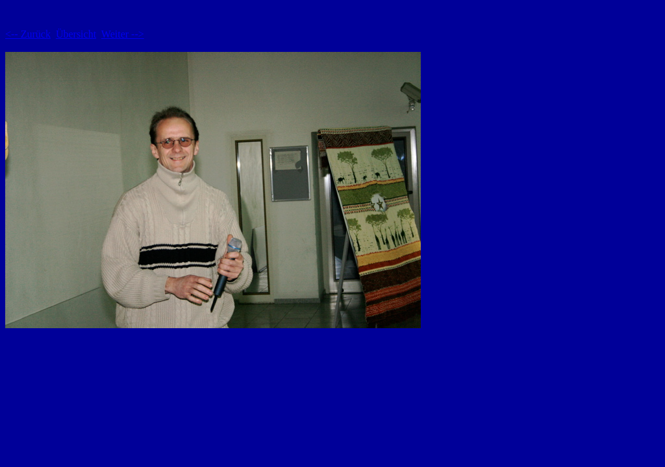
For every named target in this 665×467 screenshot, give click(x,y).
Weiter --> (122, 34)
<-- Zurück (28, 34)
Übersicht (76, 34)
